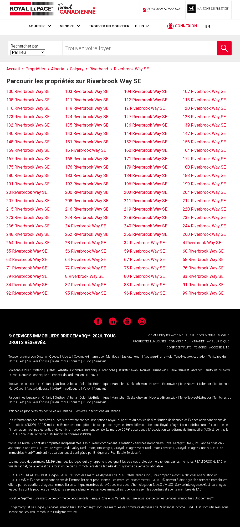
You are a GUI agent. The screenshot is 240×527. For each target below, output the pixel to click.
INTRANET (198, 341)
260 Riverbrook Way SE (204, 234)
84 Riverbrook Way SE (26, 284)
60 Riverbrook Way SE (203, 251)
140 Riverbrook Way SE (27, 133)
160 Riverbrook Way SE (145, 150)
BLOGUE (223, 335)
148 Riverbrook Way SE (27, 141)
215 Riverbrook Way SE (27, 209)
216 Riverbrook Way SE (86, 209)
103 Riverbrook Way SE (86, 91)
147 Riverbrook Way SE (204, 133)
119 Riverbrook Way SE (86, 108)
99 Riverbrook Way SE (203, 293)
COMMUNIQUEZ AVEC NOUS (167, 335)
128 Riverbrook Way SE (204, 116)
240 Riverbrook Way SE (145, 225)
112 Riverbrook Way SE (145, 99)
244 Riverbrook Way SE (204, 225)
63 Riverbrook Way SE (26, 259)
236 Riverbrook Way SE (27, 225)
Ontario (42, 356)
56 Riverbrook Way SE (85, 251)
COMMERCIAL (178, 341)
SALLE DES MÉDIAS (202, 335)
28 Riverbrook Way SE (85, 242)
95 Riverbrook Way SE (85, 293)
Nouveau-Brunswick (158, 356)
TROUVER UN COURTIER (109, 26)
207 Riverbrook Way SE (27, 200)
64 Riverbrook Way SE (85, 259)
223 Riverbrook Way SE (27, 217)
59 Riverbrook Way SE (144, 251)
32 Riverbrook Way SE (144, 242)
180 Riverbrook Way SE (204, 167)
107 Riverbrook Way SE (204, 91)
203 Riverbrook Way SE (145, 192)
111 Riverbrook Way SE (86, 99)
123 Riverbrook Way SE (27, 116)
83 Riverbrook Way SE (203, 276)
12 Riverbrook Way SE (144, 108)
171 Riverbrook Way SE (145, 158)
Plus (139, 27)
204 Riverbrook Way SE (204, 192)
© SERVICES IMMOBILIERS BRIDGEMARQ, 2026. (55, 335)
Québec (54, 356)
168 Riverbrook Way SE (86, 158)
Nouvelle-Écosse (38, 361)
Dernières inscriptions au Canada (97, 411)
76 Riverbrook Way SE (203, 267)
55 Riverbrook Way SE (26, 251)
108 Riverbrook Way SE (27, 99)
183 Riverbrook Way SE (86, 175)
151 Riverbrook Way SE (86, 141)
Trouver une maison (22, 356)
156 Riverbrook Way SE (204, 141)
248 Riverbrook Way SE (27, 234)
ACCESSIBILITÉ (219, 347)
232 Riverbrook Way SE (204, 217)
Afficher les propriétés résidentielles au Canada (40, 411)
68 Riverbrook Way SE (203, 259)
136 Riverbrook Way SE (145, 125)
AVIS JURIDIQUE (218, 341)
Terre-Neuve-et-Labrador (190, 356)
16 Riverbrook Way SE (85, 150)
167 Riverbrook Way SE (27, 158)
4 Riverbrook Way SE (202, 242)
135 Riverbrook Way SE (86, 125)
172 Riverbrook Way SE (204, 158)
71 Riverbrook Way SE (26, 267)
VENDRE (67, 26)
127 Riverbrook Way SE (145, 116)
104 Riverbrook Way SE (145, 91)
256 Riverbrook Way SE (145, 234)
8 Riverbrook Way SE (84, 276)
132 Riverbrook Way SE (27, 125)
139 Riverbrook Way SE (204, 125)
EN (207, 27)
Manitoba (112, 356)
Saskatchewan (131, 356)
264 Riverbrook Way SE (27, 242)
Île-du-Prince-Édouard (66, 361)
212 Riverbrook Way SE (204, 200)
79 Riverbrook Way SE (26, 276)
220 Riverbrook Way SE (204, 209)
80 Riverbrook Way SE (144, 276)
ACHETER (36, 26)
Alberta (67, 356)
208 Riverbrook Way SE (86, 200)
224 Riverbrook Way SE (86, 217)
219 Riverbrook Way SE (145, 209)
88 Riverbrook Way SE (144, 284)
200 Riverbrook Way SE (86, 192)
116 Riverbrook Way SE (27, 108)
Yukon (87, 361)
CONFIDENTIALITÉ (179, 347)
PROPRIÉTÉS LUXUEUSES (149, 341)
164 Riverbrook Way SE (204, 150)
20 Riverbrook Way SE (26, 192)
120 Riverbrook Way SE (204, 108)
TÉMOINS (200, 347)
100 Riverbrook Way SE (27, 91)
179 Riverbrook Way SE (145, 167)
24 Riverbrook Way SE (85, 225)
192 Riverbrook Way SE (86, 183)
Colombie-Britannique (89, 356)
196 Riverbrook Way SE (145, 183)
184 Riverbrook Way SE (145, 175)
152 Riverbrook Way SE (145, 141)
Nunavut (100, 361)
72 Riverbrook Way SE (85, 267)
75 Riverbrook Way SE (144, 267)
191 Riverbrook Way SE (27, 183)
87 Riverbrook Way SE (85, 284)
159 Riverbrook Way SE (27, 150)
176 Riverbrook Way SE (86, 167)
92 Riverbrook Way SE (26, 293)
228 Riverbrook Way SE (145, 217)
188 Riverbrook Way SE (204, 175)
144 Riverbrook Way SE (145, 133)
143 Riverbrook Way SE (86, 133)
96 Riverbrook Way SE (144, 293)
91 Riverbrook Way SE (203, 284)
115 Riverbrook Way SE (204, 99)
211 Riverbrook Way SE (145, 200)
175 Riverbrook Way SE (27, 167)
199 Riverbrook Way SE (204, 183)
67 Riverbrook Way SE (144, 259)
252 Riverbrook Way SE (86, 234)
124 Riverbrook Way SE (86, 116)
